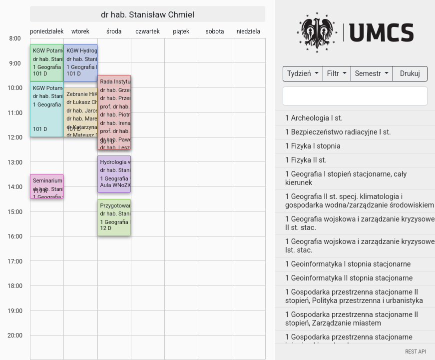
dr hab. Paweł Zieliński (127, 139)
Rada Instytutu (118, 81)
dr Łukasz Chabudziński (95, 102)
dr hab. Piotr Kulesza (125, 115)
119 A (40, 191)
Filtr (334, 74)
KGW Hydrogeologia (90, 51)
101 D (40, 73)
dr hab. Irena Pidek (123, 123)
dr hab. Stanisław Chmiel (147, 15)
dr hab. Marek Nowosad (95, 119)
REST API (415, 351)
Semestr (369, 74)
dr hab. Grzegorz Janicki (129, 90)
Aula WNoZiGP (118, 185)
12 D (105, 228)
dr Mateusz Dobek (88, 135)
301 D (107, 141)
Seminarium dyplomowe (62, 181)
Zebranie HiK (82, 94)
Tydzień (300, 74)
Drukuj (410, 74)
